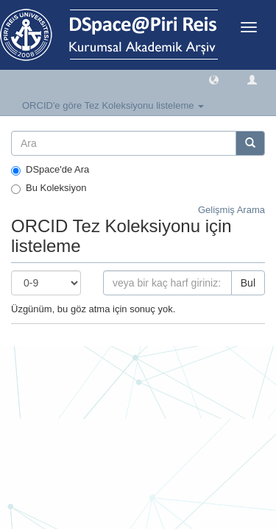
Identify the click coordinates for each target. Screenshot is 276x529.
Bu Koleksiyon (48, 188)
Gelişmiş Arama (231, 209)
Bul (248, 283)
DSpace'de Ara (50, 170)
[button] (214, 79)
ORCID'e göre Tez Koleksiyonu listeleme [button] (113, 105)
